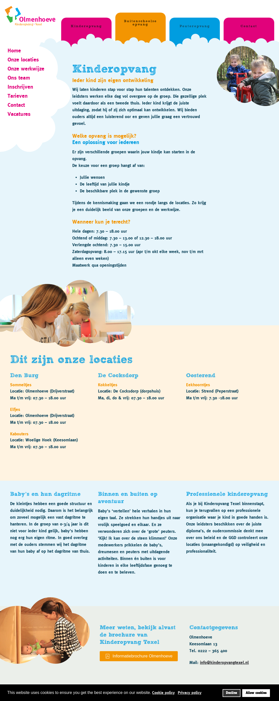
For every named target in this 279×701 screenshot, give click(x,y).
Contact (16, 105)
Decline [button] (231, 693)
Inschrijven (20, 87)
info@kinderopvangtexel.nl (224, 662)
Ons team (19, 78)
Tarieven (18, 96)
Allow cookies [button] (256, 693)
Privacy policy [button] (189, 692)
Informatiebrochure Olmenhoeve (138, 656)
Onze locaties (23, 59)
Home (14, 50)
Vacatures (19, 114)
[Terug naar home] (33, 14)
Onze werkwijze (26, 68)
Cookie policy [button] (163, 692)
